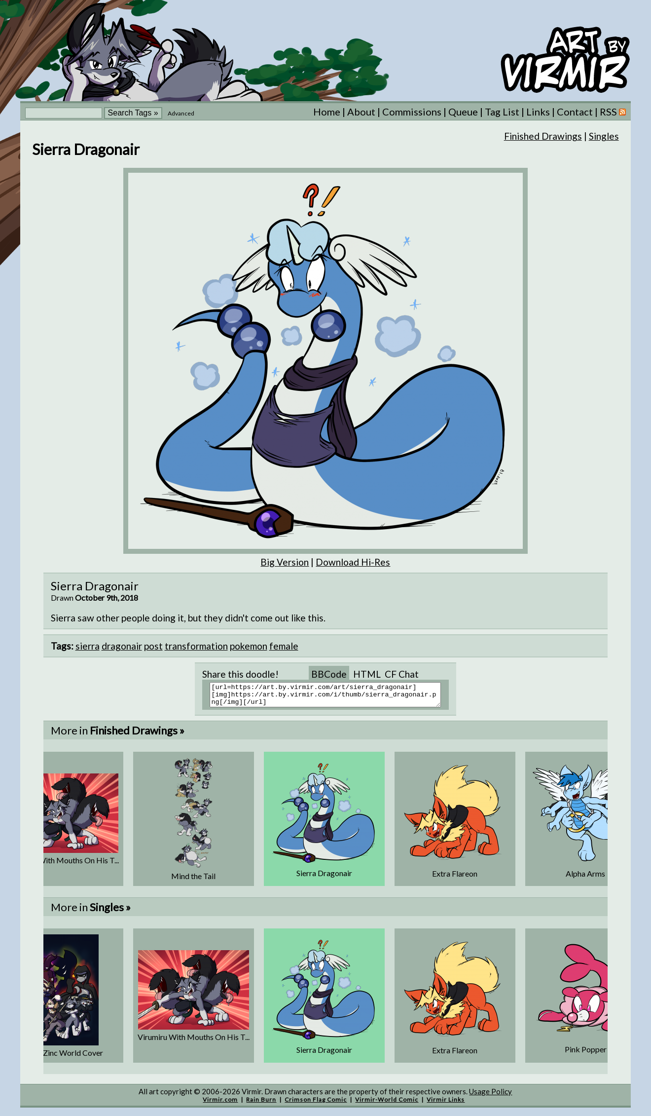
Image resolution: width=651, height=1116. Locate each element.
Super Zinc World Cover (62, 1057)
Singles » (110, 911)
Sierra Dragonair (324, 877)
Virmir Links (446, 1104)
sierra (87, 646)
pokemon (248, 646)
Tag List (502, 111)
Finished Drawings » (137, 734)
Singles (604, 136)
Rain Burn (261, 1104)
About (361, 111)
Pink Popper (586, 1053)
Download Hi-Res (353, 562)
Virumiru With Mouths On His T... (63, 864)
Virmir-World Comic (386, 1104)
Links (538, 111)
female (283, 646)
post (153, 646)
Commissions (411, 111)
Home (326, 111)
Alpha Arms (585, 878)
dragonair (122, 646)
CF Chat (402, 674)
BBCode (329, 674)
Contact (575, 111)
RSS (613, 111)
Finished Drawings (543, 136)
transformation (196, 646)
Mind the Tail (193, 880)
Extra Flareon (454, 878)
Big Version (284, 562)
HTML (367, 674)
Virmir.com (220, 1104)
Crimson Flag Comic (316, 1104)
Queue (463, 111)
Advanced (181, 113)
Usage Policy (490, 1095)
